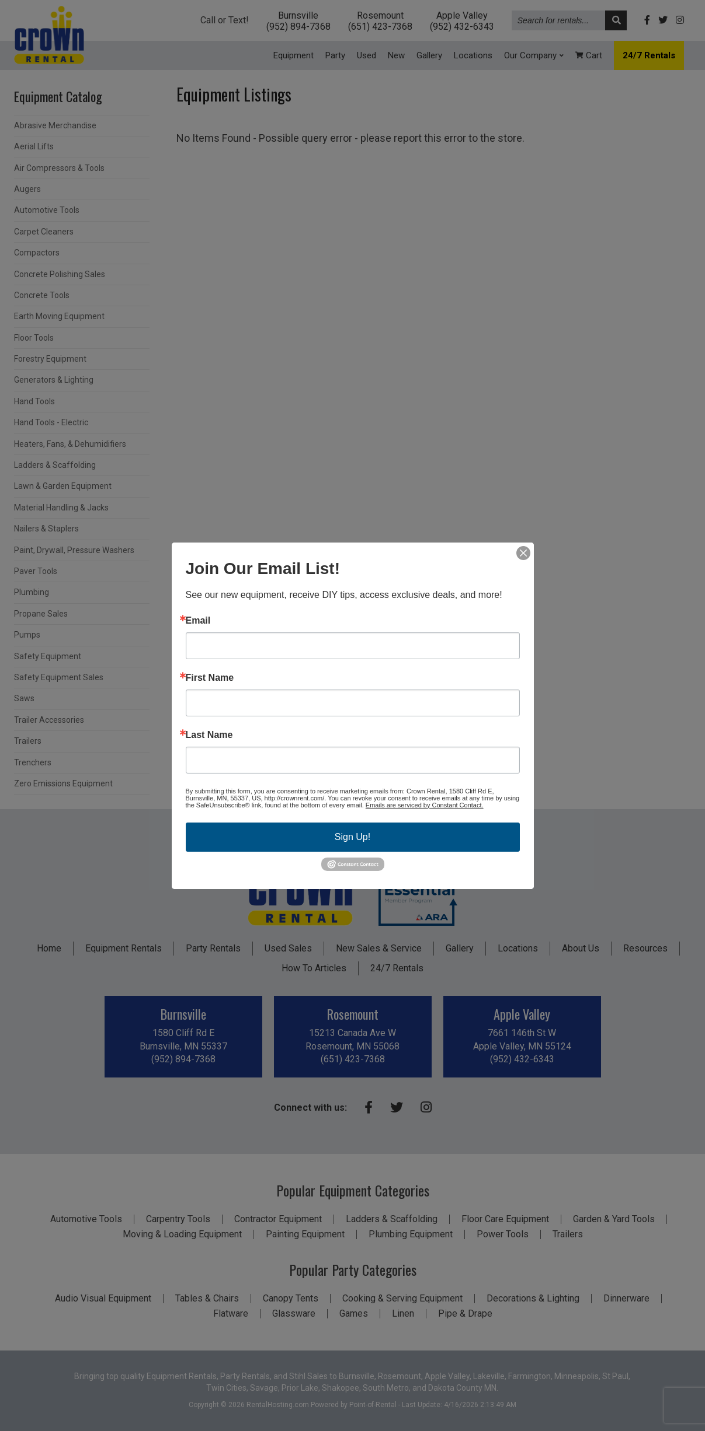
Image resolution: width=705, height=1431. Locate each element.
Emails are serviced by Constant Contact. (425, 804)
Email (198, 620)
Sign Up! (352, 836)
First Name (210, 677)
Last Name (209, 734)
